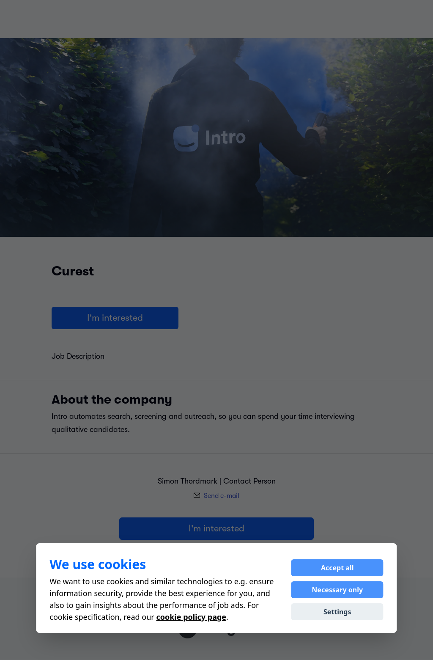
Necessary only (337, 589)
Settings (337, 611)
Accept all (337, 567)
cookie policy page (191, 617)
